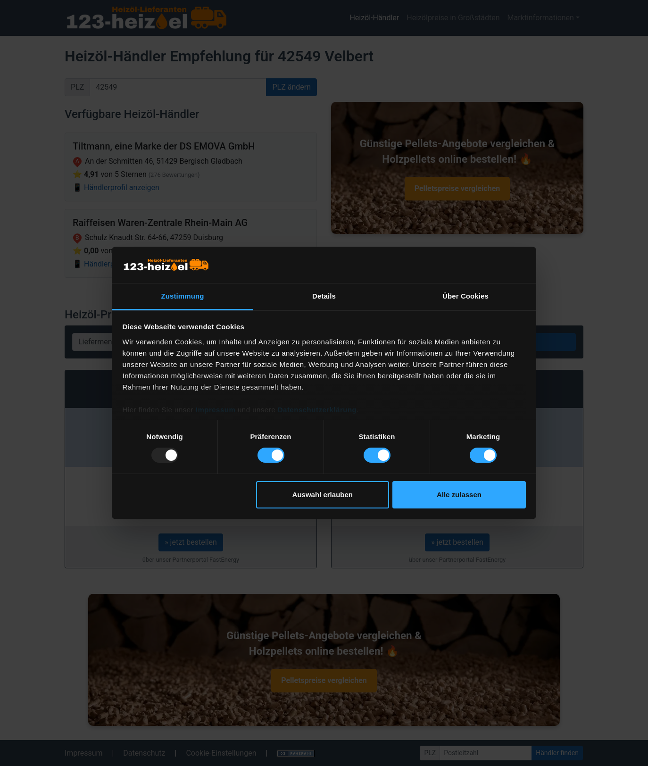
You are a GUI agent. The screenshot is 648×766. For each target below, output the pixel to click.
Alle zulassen (459, 495)
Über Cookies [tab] (465, 296)
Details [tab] (324, 296)
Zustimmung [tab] (182, 296)
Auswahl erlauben (322, 495)
